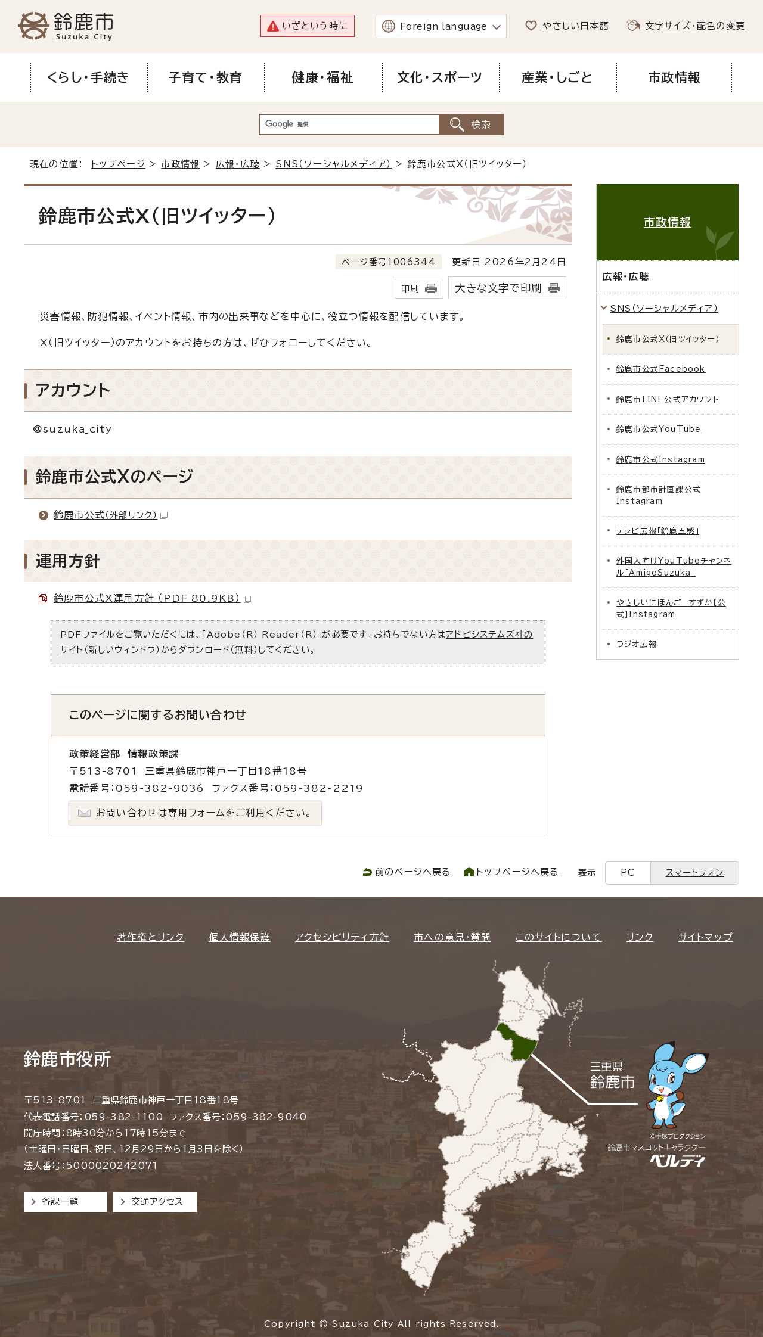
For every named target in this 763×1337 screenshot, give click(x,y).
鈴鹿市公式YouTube (658, 429)
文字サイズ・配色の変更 (695, 25)
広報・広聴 (238, 164)
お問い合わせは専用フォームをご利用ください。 (204, 812)
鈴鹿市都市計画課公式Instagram (658, 495)
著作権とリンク (150, 937)
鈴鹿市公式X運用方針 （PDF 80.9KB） (152, 598)
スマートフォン (695, 872)
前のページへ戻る (413, 872)
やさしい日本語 (575, 25)
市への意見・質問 (452, 937)
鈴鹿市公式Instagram (660, 460)
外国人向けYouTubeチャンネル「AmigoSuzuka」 (673, 566)
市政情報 (180, 164)
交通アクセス (157, 1201)
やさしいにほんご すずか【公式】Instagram (671, 608)
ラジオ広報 (636, 644)
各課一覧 (60, 1201)
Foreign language (444, 26)
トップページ (118, 164)
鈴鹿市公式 (111, 515)
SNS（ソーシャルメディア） (333, 164)
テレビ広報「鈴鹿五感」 (657, 531)
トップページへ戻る (518, 872)
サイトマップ (705, 937)
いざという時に (315, 25)
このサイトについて (559, 937)
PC (628, 872)
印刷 (410, 288)
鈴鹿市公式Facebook (661, 369)
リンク (640, 937)
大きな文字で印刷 (498, 288)
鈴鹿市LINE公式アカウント (667, 399)
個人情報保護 (240, 937)
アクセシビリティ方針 (342, 937)
